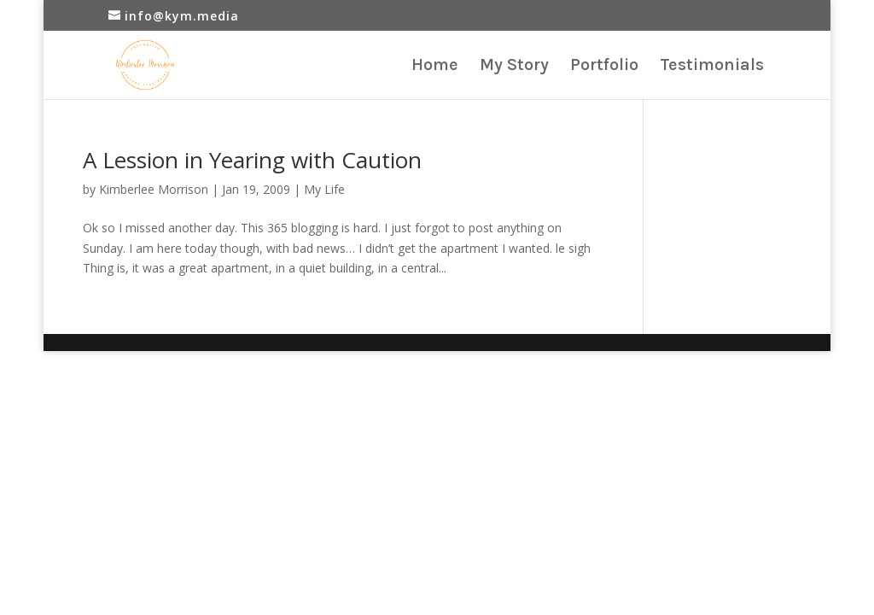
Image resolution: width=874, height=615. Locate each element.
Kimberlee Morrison (153, 189)
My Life (324, 189)
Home (434, 66)
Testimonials (712, 66)
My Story (514, 66)
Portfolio (604, 66)
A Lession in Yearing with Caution (252, 159)
